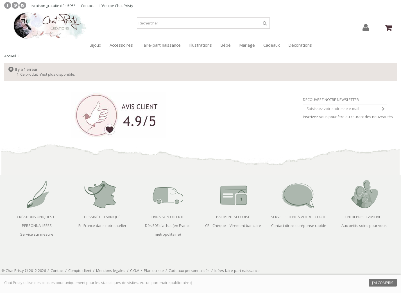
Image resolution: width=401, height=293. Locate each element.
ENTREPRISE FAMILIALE (364, 216)
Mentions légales (110, 270)
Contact (87, 5)
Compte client (79, 270)
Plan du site (154, 270)
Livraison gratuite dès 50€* (52, 5)
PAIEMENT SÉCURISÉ (233, 216)
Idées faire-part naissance (237, 270)
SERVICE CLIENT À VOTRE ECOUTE (298, 216)
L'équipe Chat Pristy (116, 5)
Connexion (366, 27)
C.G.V (134, 270)
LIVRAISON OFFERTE (167, 216)
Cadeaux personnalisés (189, 270)
